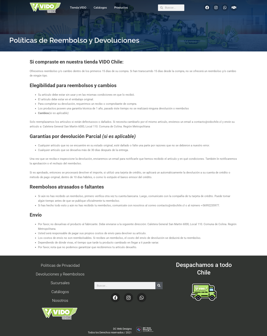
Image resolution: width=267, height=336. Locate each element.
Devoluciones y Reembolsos (60, 274)
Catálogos (100, 7)
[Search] (159, 285)
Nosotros (60, 300)
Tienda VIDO (78, 7)
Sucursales (60, 283)
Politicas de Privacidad (60, 265)
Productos (121, 7)
